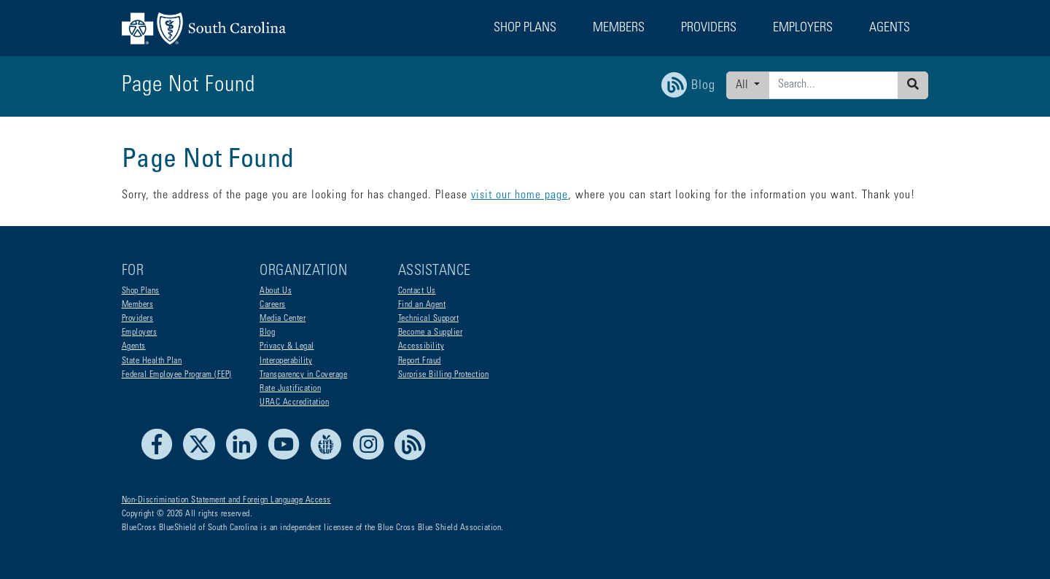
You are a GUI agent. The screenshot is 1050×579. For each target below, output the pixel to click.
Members (138, 304)
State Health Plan (152, 361)
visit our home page (519, 195)
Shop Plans (141, 291)
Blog (267, 332)
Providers (138, 318)
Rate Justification (290, 388)
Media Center (283, 318)
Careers (273, 304)
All (743, 85)
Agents (134, 346)
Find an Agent (422, 304)
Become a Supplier (430, 332)
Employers (140, 332)
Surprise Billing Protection (443, 374)
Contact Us (417, 291)
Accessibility (421, 346)
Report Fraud (419, 361)
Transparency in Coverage (303, 374)
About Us (276, 291)
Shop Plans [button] (525, 28)
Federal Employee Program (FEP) (177, 374)
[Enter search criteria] (833, 85)
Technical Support (428, 318)
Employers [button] (803, 28)
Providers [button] (708, 28)
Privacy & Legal (287, 346)
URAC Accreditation (294, 402)
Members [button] (619, 28)
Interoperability (286, 361)
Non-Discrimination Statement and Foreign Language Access (226, 500)
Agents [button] (889, 28)
